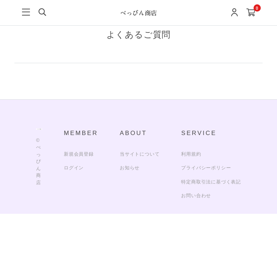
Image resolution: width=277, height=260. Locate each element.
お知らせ (130, 167)
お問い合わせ (196, 195)
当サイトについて (139, 154)
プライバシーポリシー (206, 167)
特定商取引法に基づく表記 (211, 182)
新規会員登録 (79, 154)
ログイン (74, 167)
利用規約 (191, 154)
